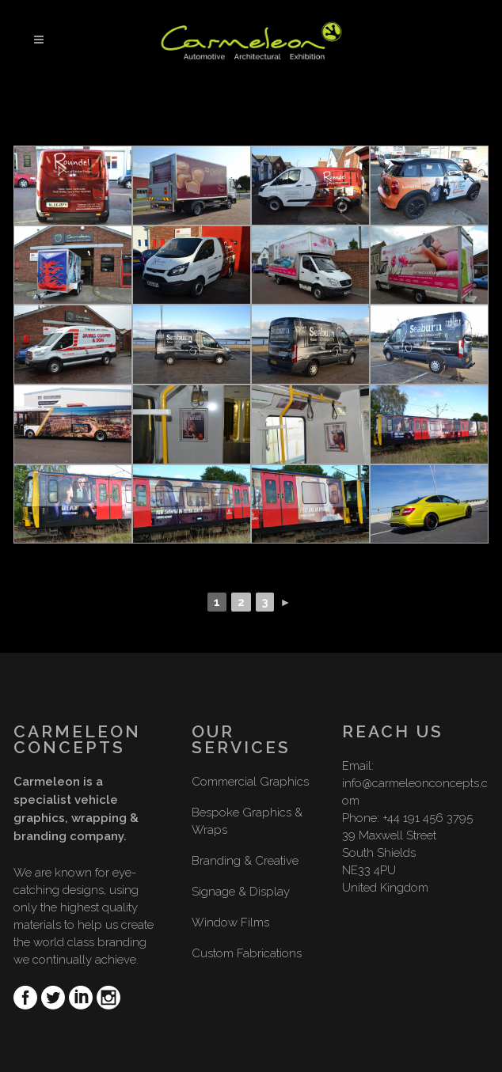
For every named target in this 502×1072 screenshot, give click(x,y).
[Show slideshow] (251, 526)
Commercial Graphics (250, 782)
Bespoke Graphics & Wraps (247, 821)
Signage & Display (241, 891)
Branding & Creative (245, 861)
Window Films (230, 922)
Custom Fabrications (247, 953)
